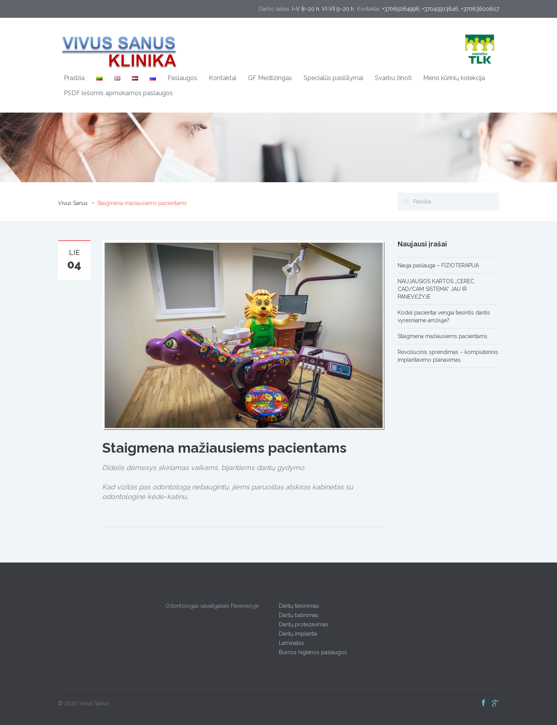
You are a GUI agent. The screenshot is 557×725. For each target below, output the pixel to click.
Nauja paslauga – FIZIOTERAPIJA (438, 265)
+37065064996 (400, 9)
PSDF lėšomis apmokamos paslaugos (118, 93)
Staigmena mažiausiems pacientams (442, 336)
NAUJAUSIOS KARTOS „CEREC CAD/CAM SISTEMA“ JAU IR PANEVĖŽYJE (436, 289)
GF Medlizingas (270, 78)
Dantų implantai (296, 634)
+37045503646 (440, 9)
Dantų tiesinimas (297, 606)
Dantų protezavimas (301, 624)
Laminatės (289, 643)
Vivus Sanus (73, 203)
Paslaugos (182, 78)
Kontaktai (222, 78)
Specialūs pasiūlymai (333, 78)
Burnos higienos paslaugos (311, 652)
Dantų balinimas (296, 615)
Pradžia (74, 78)
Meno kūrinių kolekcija (454, 78)
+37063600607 (480, 9)
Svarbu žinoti (393, 78)
